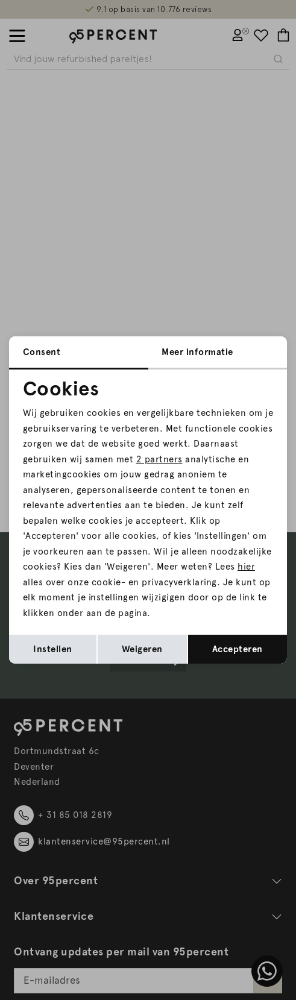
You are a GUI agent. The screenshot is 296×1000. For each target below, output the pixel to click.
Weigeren (142, 649)
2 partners (159, 459)
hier (246, 566)
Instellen (52, 649)
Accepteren (237, 649)
